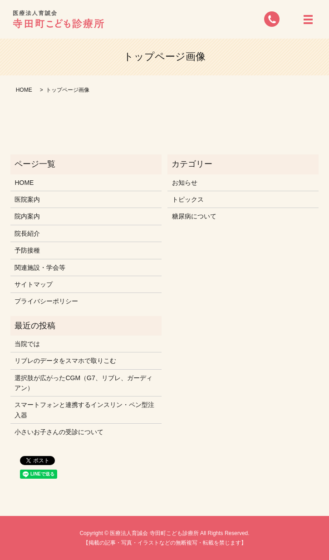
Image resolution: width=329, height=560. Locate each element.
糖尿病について (194, 216)
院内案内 (27, 216)
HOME (24, 90)
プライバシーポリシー (46, 301)
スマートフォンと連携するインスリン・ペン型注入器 (84, 409)
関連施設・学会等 (40, 267)
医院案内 (27, 199)
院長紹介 (27, 233)
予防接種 (27, 250)
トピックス (188, 199)
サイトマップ (34, 284)
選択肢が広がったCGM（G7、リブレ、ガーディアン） (83, 383)
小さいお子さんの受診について (59, 432)
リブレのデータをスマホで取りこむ (65, 360)
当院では (27, 343)
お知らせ (184, 182)
